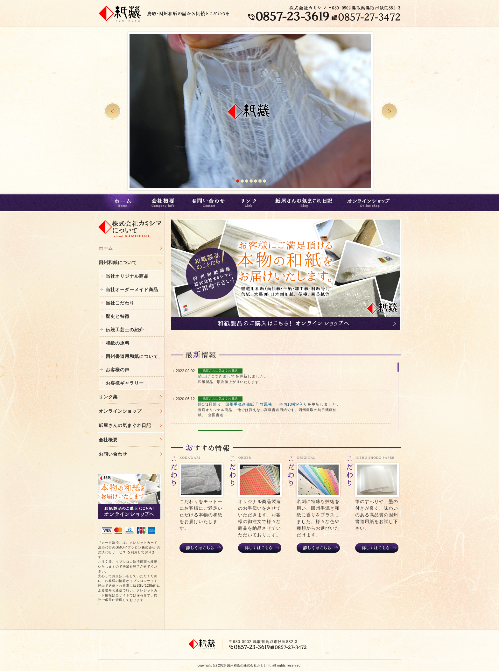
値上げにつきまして (216, 376)
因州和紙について (118, 262)
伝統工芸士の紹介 (125, 329)
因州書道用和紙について (132, 356)
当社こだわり (120, 302)
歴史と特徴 (118, 316)
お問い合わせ (208, 202)
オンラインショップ (371, 202)
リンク (249, 202)
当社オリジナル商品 (127, 276)
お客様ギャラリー (125, 383)
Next (389, 111)
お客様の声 (118, 369)
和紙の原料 (118, 343)
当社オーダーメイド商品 (132, 289)
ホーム (121, 202)
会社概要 (164, 202)
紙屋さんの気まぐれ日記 (303, 202)
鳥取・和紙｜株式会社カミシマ (120, 13)
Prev (113, 111)
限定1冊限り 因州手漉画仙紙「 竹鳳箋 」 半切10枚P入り (252, 404)
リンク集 (108, 396)
